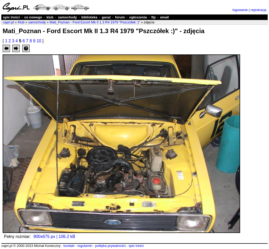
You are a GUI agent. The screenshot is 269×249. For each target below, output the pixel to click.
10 (39, 41)
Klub (21, 22)
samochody (67, 17)
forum (120, 17)
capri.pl (8, 22)
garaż (106, 17)
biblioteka (89, 17)
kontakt (68, 246)
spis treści (11, 17)
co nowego (33, 17)
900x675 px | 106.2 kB (54, 236)
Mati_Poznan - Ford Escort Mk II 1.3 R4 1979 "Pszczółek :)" (95, 22)
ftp (153, 17)
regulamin (84, 246)
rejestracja (258, 10)
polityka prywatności (110, 246)
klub (50, 17)
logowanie (240, 10)
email (164, 17)
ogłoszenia (138, 17)
